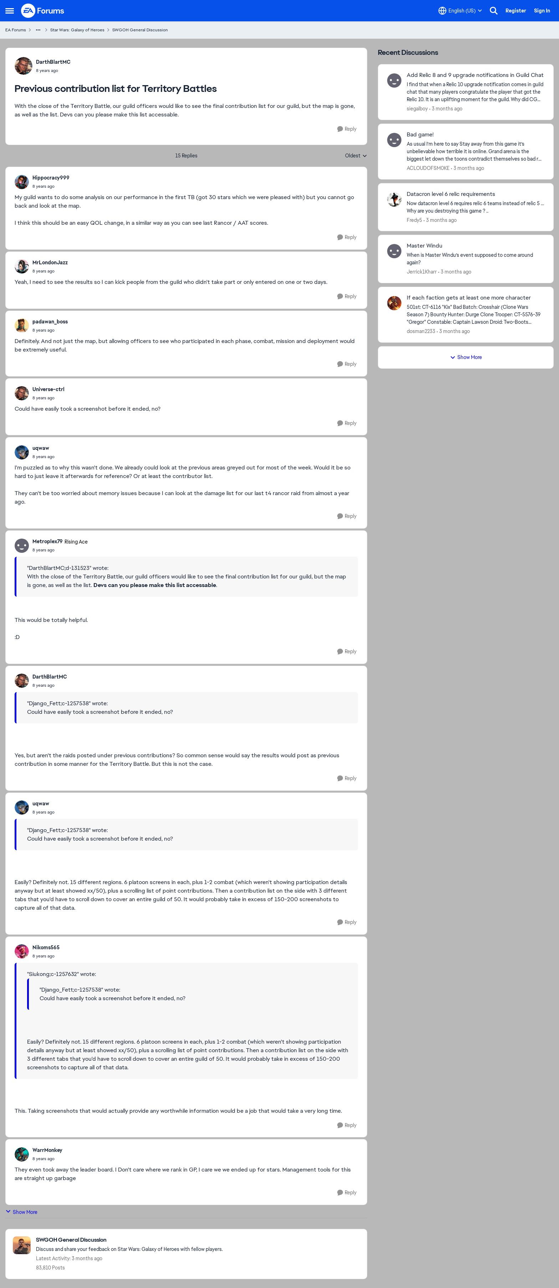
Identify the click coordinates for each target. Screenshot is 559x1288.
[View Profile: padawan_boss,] (22, 325)
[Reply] (347, 129)
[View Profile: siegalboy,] (394, 80)
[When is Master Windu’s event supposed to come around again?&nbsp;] (475, 258)
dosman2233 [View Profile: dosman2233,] (421, 331)
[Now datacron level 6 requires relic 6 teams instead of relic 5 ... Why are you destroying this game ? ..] (475, 206)
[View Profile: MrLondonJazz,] (22, 266)
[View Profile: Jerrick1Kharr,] (394, 251)
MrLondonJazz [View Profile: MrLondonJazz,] (50, 262)
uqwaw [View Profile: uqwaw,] (40, 448)
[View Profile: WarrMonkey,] (22, 1154)
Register (516, 10)
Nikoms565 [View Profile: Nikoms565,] (46, 947)
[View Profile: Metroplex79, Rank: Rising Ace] (22, 546)
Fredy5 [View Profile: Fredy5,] (414, 220)
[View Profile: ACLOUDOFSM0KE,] (394, 140)
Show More (21, 1212)
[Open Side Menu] (9, 10)
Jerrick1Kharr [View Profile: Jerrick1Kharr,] (422, 272)
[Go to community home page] (43, 11)
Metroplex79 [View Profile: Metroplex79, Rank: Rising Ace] (47, 541)
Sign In (542, 10)
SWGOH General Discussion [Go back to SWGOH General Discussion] (140, 30)
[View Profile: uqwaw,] (22, 452)
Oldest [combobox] (356, 156)
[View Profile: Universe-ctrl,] (22, 393)
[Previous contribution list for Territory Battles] (51, 186)
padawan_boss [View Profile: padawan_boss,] (50, 321)
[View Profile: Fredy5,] (394, 199)
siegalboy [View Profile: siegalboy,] (417, 108)
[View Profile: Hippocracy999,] (22, 182)
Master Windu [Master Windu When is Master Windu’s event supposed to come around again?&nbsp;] (424, 245)
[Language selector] (460, 11)
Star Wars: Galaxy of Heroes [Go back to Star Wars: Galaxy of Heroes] (77, 30)
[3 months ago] (445, 109)
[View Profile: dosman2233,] (394, 303)
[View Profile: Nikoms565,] (22, 951)
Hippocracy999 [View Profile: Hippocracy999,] (51, 178)
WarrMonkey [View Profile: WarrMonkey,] (47, 1150)
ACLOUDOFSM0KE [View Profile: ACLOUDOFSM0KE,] (428, 168)
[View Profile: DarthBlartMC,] (23, 66)
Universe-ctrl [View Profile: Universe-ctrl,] (48, 389)
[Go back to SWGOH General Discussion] (129, 1240)
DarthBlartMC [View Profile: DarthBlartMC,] (53, 62)
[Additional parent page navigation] (38, 30)
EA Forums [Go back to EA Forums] (15, 30)
